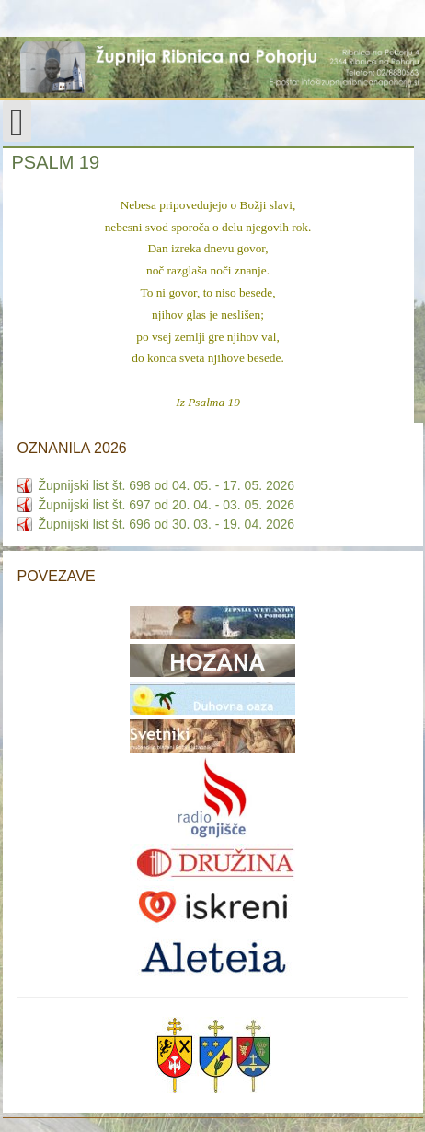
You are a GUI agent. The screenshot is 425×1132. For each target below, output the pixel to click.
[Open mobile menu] (17, 121)
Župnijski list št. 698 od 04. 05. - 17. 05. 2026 (167, 485)
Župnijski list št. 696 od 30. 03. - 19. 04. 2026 (167, 524)
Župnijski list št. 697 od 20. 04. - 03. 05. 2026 (167, 504)
